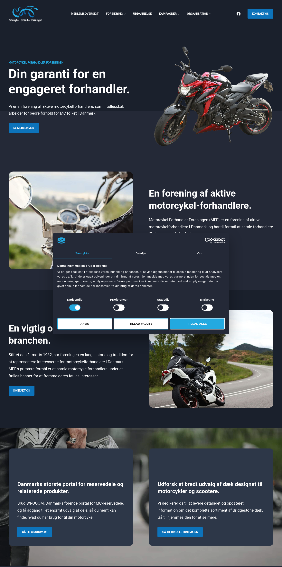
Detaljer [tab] (141, 253)
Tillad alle (197, 324)
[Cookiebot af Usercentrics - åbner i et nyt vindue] (208, 240)
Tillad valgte (140, 324)
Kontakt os (260, 13)
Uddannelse (142, 13)
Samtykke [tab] (82, 253)
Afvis (84, 324)
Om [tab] (199, 253)
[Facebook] (239, 14)
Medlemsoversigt (85, 13)
